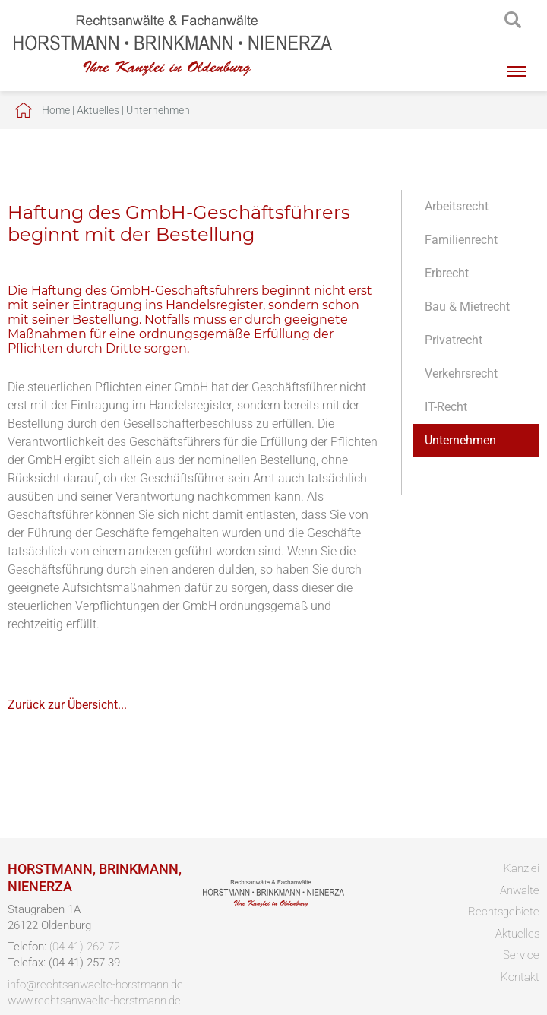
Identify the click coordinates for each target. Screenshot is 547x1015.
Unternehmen (158, 110)
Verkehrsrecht (461, 373)
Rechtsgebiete (503, 912)
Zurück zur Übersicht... (67, 704)
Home (56, 110)
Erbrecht (447, 273)
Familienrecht (461, 239)
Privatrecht (453, 340)
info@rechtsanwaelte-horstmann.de (95, 984)
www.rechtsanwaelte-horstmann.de (94, 1000)
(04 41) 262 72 (84, 946)
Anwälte (519, 890)
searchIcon (513, 20)
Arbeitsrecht (457, 206)
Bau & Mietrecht (467, 306)
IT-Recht (446, 407)
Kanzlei (521, 868)
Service (521, 955)
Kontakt (520, 977)
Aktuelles (98, 110)
